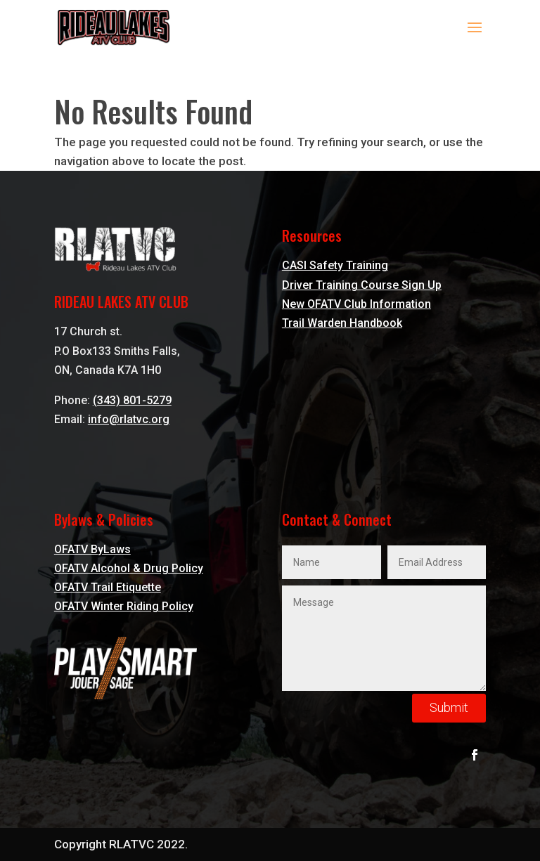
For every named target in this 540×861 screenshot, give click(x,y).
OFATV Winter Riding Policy (123, 606)
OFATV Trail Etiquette (107, 587)
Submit (449, 707)
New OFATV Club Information (356, 304)
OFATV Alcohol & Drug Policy (128, 568)
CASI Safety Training (335, 265)
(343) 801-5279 (132, 400)
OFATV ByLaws (92, 549)
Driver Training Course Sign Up (362, 285)
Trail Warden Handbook (342, 323)
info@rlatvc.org (128, 419)
